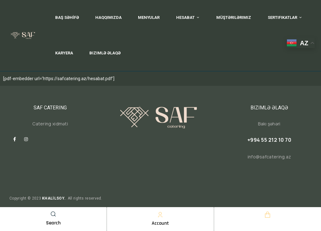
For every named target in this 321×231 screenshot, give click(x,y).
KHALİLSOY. (54, 198)
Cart (267, 223)
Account (160, 223)
